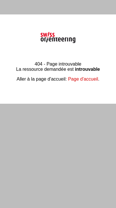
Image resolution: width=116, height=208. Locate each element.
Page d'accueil (83, 79)
